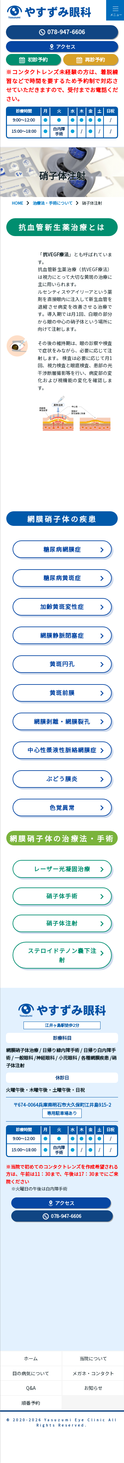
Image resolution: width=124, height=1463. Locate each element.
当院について (93, 1358)
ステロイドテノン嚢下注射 (62, 955)
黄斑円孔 (62, 664)
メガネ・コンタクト (93, 1373)
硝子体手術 (62, 896)
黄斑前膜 (62, 692)
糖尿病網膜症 (62, 549)
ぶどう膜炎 (62, 779)
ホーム (31, 1358)
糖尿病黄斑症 (62, 578)
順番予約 (30, 1402)
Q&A (31, 1388)
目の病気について (30, 1373)
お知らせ (93, 1388)
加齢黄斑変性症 (62, 606)
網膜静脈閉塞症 (62, 635)
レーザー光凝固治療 (62, 869)
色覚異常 (62, 807)
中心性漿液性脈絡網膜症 (62, 750)
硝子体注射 (62, 923)
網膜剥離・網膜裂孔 (62, 721)
